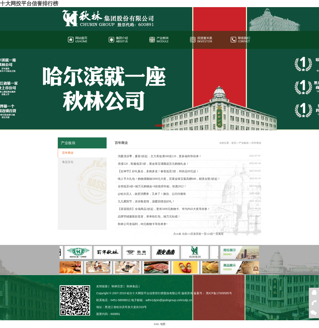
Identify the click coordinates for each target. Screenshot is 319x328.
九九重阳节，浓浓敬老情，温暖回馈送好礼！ (146, 201)
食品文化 (67, 161)
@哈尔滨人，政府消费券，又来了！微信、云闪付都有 (152, 193)
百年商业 (256, 143)
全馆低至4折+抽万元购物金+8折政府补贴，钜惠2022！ (152, 186)
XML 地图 (159, 324)
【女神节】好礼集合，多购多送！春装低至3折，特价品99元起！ (158, 171)
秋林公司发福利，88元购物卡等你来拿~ (143, 224)
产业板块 (244, 143)
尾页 (221, 233)
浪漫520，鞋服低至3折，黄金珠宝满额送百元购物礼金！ (153, 163)
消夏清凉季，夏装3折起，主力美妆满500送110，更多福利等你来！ (160, 156)
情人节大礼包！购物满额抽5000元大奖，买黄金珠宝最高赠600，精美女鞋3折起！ (169, 178)
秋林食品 (132, 286)
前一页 (202, 233)
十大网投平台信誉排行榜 (29, 4)
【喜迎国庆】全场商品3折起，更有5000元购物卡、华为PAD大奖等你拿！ (164, 209)
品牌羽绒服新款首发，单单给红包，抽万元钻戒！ (149, 216)
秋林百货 (117, 286)
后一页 (214, 233)
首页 (233, 143)
